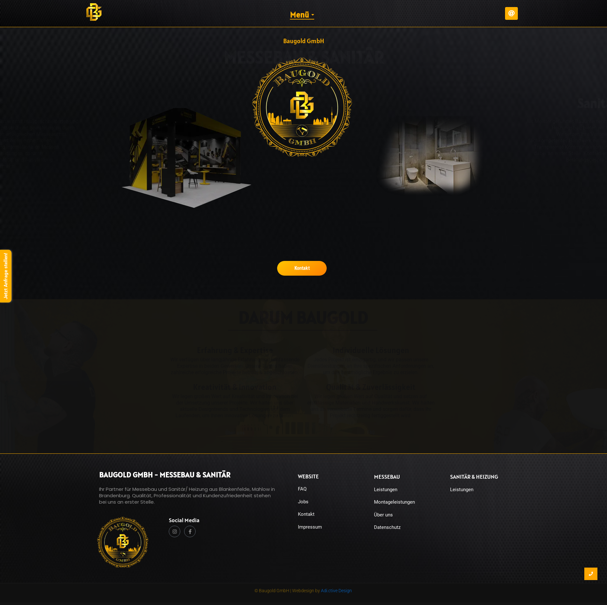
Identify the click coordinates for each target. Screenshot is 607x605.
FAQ (302, 489)
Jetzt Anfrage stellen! (6, 276)
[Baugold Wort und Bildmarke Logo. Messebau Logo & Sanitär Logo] (122, 542)
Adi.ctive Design (336, 590)
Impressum (310, 527)
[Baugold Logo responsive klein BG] (94, 12)
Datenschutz (387, 527)
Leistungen (385, 489)
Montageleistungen (394, 502)
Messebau (387, 476)
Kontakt (306, 514)
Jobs (303, 502)
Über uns (383, 515)
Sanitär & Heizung (474, 476)
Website (308, 476)
